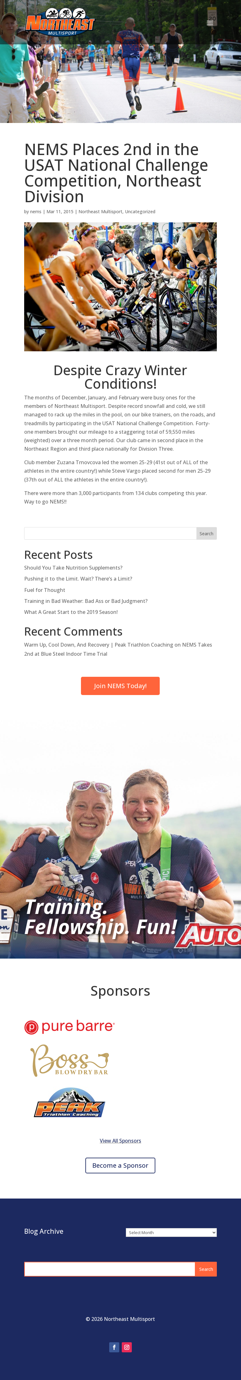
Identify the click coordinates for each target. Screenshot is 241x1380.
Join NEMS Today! (120, 686)
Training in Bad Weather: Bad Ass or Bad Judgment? (85, 601)
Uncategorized (140, 211)
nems (35, 211)
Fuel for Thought (44, 590)
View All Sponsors (120, 1140)
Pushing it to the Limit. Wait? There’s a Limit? (78, 578)
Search (206, 534)
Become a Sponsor (120, 1165)
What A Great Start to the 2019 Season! (71, 612)
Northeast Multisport (100, 211)
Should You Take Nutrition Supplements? (73, 567)
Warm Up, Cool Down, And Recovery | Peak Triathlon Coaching (98, 644)
